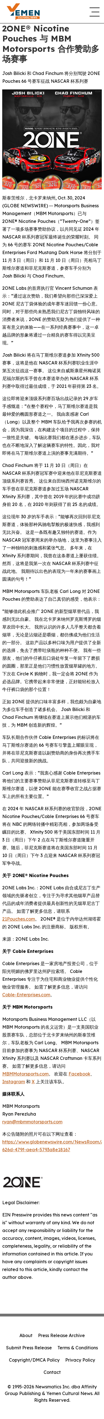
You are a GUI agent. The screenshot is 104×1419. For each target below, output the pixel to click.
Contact (52, 1372)
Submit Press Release (29, 1347)
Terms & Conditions (77, 1347)
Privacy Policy (80, 1360)
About (25, 1335)
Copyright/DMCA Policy (34, 1360)
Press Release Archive (61, 1335)
